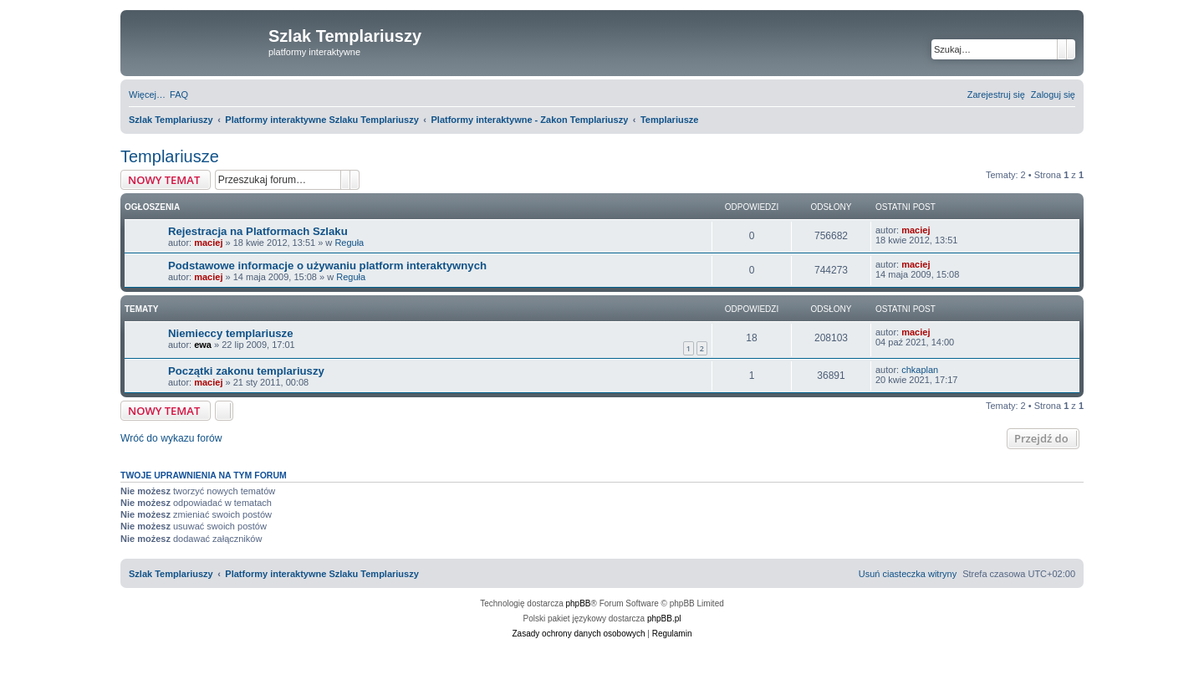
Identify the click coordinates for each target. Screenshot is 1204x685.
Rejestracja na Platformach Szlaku (258, 231)
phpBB (578, 603)
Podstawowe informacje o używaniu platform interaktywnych (327, 265)
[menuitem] (179, 94)
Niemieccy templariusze (230, 333)
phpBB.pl (664, 618)
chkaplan (919, 370)
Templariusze (169, 156)
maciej (208, 243)
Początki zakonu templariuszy (246, 371)
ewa (203, 345)
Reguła (349, 243)
